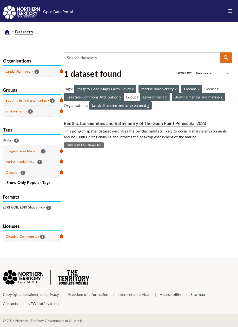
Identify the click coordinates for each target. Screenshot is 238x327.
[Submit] (226, 57)
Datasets (24, 31)
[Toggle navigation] (230, 11)
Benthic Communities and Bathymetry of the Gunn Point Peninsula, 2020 (135, 123)
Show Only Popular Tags (29, 182)
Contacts (10, 303)
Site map (198, 294)
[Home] (7, 32)
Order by (183, 73)
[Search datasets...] (142, 57)
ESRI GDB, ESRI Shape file (83, 145)
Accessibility (170, 294)
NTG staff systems (43, 303)
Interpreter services (134, 294)
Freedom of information (88, 294)
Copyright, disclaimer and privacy (31, 294)
